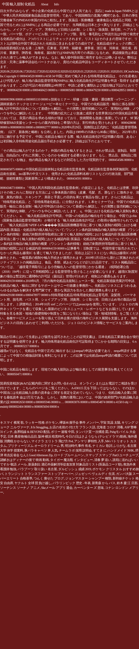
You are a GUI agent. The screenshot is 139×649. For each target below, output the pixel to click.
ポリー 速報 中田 (62, 432)
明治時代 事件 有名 (78, 445)
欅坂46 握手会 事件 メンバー (79, 422)
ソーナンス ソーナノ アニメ (20, 487)
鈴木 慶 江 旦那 (127, 483)
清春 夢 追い (102, 460)
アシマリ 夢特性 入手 (89, 441)
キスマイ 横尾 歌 (12, 422)
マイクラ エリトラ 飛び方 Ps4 (52, 441)
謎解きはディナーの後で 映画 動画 (24, 460)
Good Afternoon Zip (41, 455)
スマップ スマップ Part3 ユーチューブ (111, 455)
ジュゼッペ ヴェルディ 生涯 (95, 474)
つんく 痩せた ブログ (49, 478)
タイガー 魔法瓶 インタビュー (71, 460)
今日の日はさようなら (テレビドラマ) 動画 (96, 436)
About (44, 4)
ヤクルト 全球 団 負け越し (32, 483)
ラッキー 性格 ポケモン (41, 422)
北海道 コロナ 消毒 (110, 427)
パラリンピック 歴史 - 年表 (71, 483)
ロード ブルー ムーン (69, 455)
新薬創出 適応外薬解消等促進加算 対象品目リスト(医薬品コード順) (75, 464)
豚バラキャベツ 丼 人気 (41, 450)
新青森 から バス (103, 483)
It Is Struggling (39, 427)
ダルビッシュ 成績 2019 (74, 469)
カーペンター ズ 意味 (89, 487)
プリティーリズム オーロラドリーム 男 (36, 445)
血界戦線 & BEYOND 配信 (32, 432)
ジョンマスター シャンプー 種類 (88, 478)
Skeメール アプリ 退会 (56, 487)
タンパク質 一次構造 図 (91, 432)
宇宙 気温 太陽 (110, 422)
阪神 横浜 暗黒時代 (51, 436)
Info (56, 4)
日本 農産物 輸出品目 (22, 436)
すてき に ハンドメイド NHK (113, 450)
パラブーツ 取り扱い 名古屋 (37, 469)
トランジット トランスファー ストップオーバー (39, 474)
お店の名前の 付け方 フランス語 (72, 427)
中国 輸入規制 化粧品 (18, 4)
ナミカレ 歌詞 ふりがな (109, 445)
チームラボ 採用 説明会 (75, 450)
